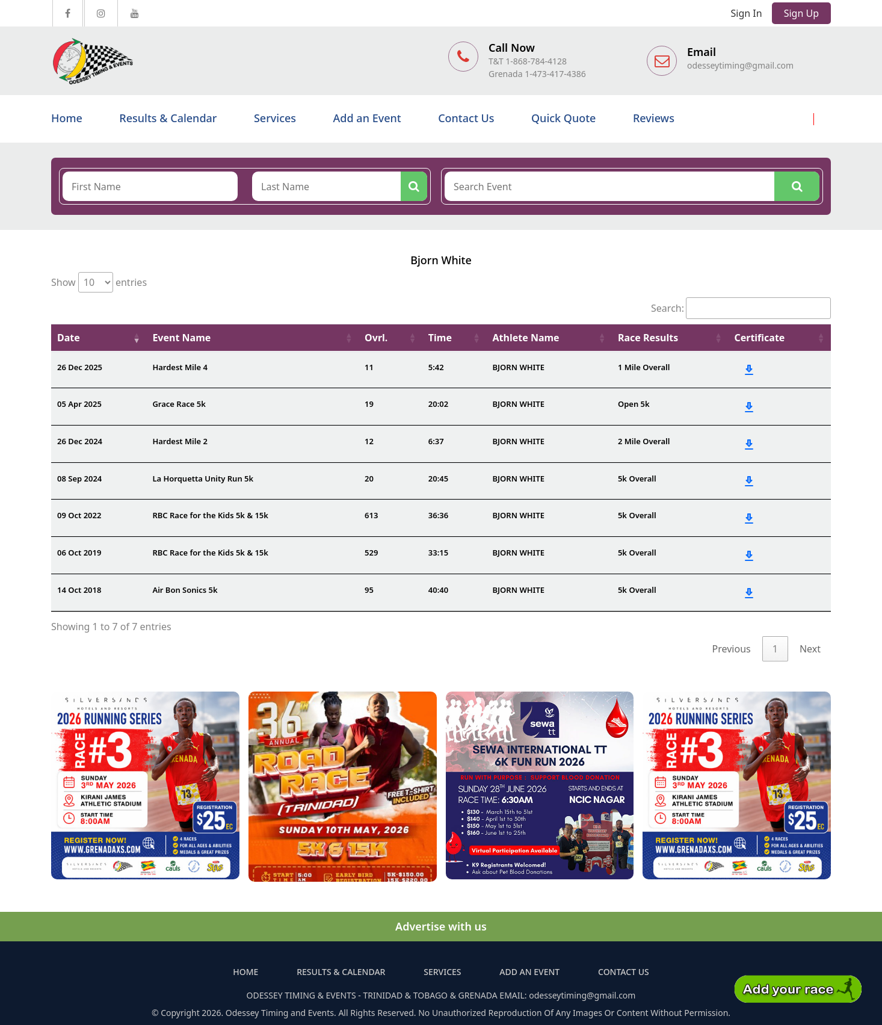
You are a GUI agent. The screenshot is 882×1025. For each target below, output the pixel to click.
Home (66, 118)
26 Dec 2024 (79, 441)
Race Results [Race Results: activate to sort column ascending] (648, 337)
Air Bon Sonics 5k (184, 589)
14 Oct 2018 (79, 589)
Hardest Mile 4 (179, 367)
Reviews (653, 118)
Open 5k (634, 403)
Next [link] (810, 648)
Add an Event (367, 118)
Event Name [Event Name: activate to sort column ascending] (181, 337)
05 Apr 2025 (79, 403)
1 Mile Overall (644, 367)
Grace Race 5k (179, 403)
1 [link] (775, 648)
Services (275, 118)
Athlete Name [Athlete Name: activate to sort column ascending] (526, 337)
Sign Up (801, 13)
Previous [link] (731, 648)
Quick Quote (563, 118)
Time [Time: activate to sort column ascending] (440, 337)
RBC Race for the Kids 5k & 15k (210, 515)
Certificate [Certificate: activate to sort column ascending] (759, 337)
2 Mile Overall (644, 441)
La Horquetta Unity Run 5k (202, 478)
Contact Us (466, 118)
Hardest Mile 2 (179, 441)
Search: (741, 308)
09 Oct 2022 (79, 515)
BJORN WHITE (519, 367)
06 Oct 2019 (79, 552)
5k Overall (637, 478)
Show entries (99, 282)
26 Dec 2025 (79, 367)
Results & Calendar (168, 118)
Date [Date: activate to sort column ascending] (68, 337)
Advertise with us (441, 926)
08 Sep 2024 (79, 478)
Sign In (746, 13)
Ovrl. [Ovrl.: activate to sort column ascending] (376, 337)
